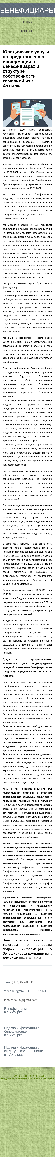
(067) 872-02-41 (31, 958)
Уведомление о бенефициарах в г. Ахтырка (27, 1078)
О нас (27, 22)
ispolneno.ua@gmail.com (20, 1000)
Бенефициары (27, 10)
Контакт (27, 31)
